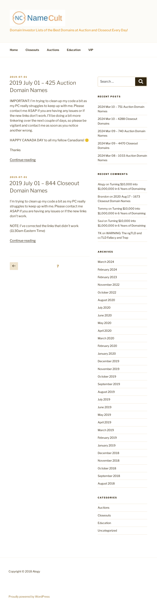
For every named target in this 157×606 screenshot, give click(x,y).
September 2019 (109, 384)
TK (100, 233)
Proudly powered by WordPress (29, 596)
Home (14, 50)
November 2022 (108, 284)
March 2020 (106, 338)
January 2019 (107, 445)
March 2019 (106, 430)
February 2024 (107, 269)
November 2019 (108, 369)
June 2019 (104, 407)
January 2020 (107, 353)
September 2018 (109, 476)
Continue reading (23, 160)
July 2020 (104, 307)
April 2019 (104, 422)
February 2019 (107, 437)
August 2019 (106, 392)
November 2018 (108, 460)
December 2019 (108, 361)
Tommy (103, 208)
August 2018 (106, 483)
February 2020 (107, 345)
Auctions (53, 50)
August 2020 (106, 300)
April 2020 (105, 330)
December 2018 (108, 453)
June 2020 (105, 315)
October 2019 (107, 376)
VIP (90, 50)
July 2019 (104, 399)
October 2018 (107, 468)
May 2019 (104, 414)
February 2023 (107, 277)
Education (74, 50)
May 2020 (104, 323)
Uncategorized (107, 530)
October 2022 (107, 292)
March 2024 (106, 261)
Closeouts (32, 50)
